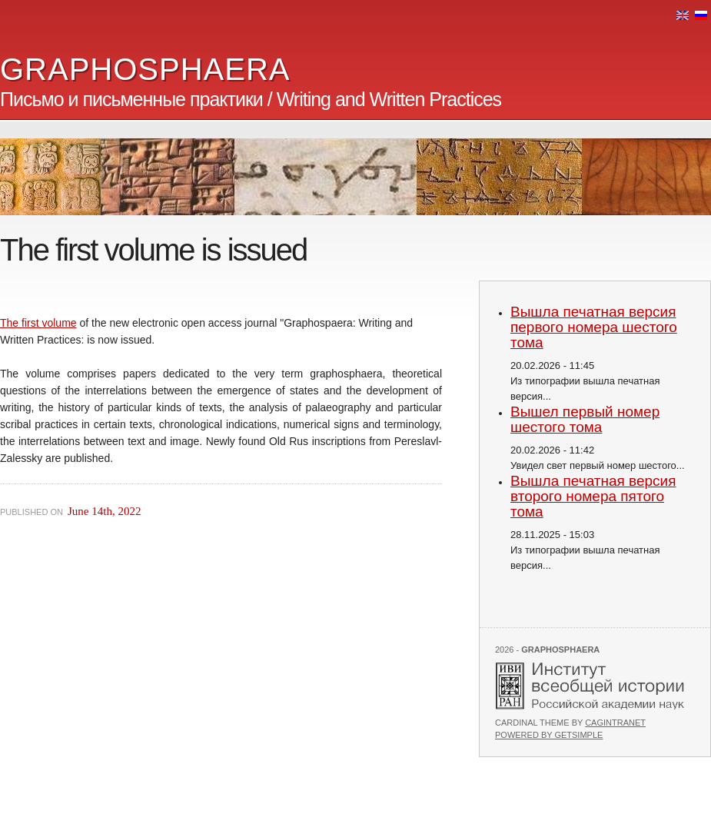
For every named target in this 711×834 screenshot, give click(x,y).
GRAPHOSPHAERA (145, 69)
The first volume (38, 323)
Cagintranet (615, 722)
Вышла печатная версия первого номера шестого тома (593, 327)
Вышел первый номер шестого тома (585, 419)
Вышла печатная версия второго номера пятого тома (593, 496)
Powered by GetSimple (549, 734)
